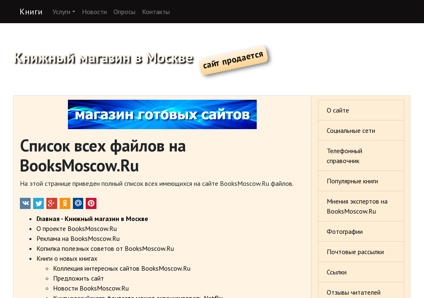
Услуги (61, 11)
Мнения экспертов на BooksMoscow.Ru (357, 206)
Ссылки (337, 272)
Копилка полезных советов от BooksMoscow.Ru (105, 248)
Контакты (156, 11)
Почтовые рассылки (355, 252)
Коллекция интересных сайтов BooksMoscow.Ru (121, 268)
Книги (31, 11)
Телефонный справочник (344, 156)
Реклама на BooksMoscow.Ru (78, 238)
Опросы (124, 11)
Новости (94, 11)
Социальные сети (351, 130)
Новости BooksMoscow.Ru (91, 288)
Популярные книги (352, 181)
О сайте (338, 110)
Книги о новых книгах (66, 258)
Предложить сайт (78, 278)
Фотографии (345, 231)
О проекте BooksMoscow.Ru (76, 228)
